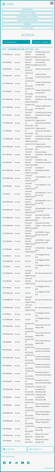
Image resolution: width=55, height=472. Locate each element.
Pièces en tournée (27, 13)
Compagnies (27, 9)
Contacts (36, 449)
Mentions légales (8, 456)
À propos (8, 449)
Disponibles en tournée (27, 17)
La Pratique (27, 28)
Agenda (27, 24)
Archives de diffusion (27, 20)
